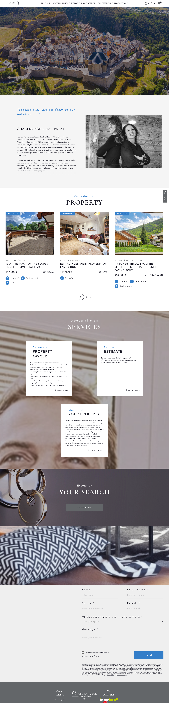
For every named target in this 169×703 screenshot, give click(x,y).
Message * (90, 631)
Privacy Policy (113, 679)
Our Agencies (89, 3)
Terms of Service (124, 679)
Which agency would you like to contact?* (112, 619)
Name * (88, 591)
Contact (165, 196)
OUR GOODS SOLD (120, 3)
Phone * (88, 605)
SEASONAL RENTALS (61, 3)
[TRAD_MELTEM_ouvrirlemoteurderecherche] (13, 3)
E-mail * (134, 605)
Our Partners (104, 3)
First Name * (138, 591)
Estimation (76, 3)
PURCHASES (46, 3)
